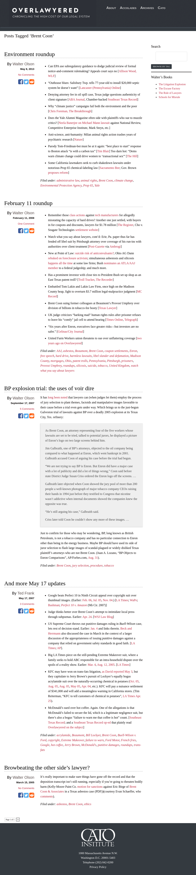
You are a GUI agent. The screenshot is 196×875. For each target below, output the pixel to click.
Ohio (68, 360)
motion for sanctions (90, 786)
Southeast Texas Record (122, 99)
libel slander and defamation (111, 355)
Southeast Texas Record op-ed (92, 722)
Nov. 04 (108, 600)
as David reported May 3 (117, 671)
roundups (69, 365)
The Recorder (104, 279)
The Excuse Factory (169, 88)
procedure (96, 565)
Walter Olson (23, 64)
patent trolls (80, 360)
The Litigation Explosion (172, 84)
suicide (92, 365)
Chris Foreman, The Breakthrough (70, 111)
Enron (133, 350)
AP (59, 648)
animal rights (89, 180)
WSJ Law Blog (103, 616)
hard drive (62, 355)
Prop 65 (88, 185)
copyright (54, 740)
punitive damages (108, 745)
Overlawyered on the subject (65, 727)
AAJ (59, 350)
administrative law (67, 180)
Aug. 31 (93, 557)
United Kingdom (119, 365)
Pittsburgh (113, 360)
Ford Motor (112, 740)
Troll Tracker (86, 279)
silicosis (81, 365)
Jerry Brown (72, 745)
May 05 (75, 686)
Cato (161, 8)
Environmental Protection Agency (61, 185)
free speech (47, 355)
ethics (87, 804)
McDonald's (88, 745)
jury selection (80, 565)
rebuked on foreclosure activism (67, 258)
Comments (27, 408)
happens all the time (60, 263)
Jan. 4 (94, 628)
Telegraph (130, 319)
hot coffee (57, 745)
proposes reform (58, 172)
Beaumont (81, 350)
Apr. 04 (86, 686)
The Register (125, 225)
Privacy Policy (98, 866)
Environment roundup (29, 54)
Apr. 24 (87, 616)
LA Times (122, 600)
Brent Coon (106, 180)
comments (46, 796)
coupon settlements (116, 350)
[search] (167, 56)
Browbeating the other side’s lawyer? (47, 767)
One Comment (26, 223)
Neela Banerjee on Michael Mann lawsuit (84, 122)
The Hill (132, 156)
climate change (123, 180)
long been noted (57, 397)
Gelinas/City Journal (70, 331)
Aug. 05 (53, 686)
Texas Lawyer (107, 308)
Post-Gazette (97, 246)
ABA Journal (77, 99)
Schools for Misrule (169, 97)
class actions (77, 215)
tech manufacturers (106, 215)
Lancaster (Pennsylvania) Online (100, 87)
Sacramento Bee (110, 167)
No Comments (26, 74)
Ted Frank (25, 593)
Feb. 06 (87, 600)
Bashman (54, 605)
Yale (97, 185)
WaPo (133, 600)
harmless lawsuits (81, 355)
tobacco (103, 365)
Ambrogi (115, 246)
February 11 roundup (28, 203)
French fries (128, 740)
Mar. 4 (92, 664)
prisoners (127, 360)
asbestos (68, 350)
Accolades (128, 8)
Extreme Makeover (72, 740)
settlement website (86, 229)
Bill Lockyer (93, 735)
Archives (147, 8)
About (111, 8)
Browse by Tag (161, 66)
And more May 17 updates (34, 583)
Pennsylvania (97, 360)
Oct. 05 (134, 681)
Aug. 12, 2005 (106, 664)
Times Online (114, 319)
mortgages (57, 360)
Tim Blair (103, 151)
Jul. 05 (97, 600)
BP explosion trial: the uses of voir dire (49, 388)
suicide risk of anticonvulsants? (94, 253)
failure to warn (95, 740)
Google (44, 745)
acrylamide (63, 735)
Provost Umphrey (51, 365)
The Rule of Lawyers (170, 93)
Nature (78, 139)
